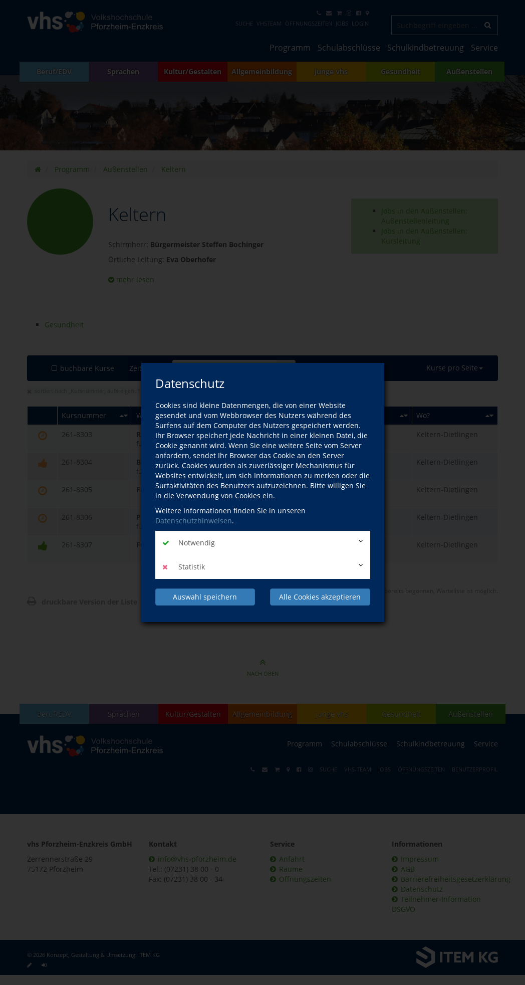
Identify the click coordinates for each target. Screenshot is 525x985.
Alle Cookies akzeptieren (320, 597)
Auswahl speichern (205, 597)
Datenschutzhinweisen (193, 520)
